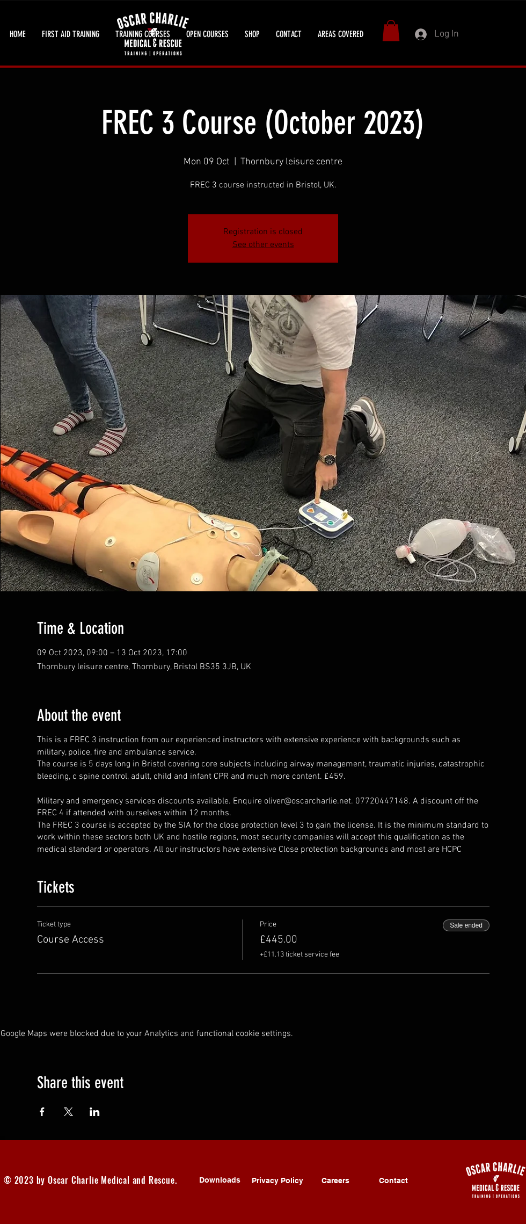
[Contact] (393, 1180)
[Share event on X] (68, 1111)
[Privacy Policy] (277, 1180)
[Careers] (335, 1180)
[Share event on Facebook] (42, 1111)
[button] (70, 34)
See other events (263, 245)
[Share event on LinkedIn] (95, 1111)
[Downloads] (220, 1180)
